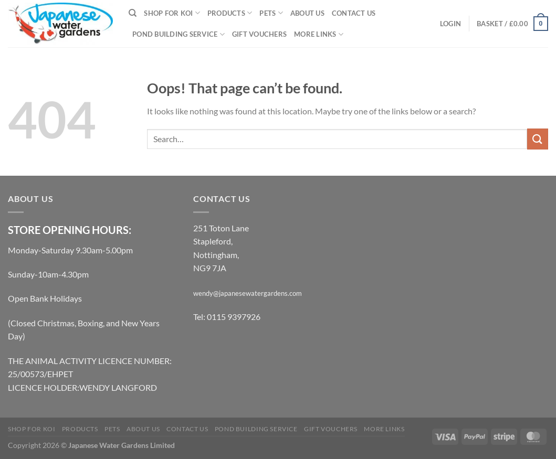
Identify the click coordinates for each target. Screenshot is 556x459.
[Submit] (537, 139)
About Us (307, 13)
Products (230, 13)
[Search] (133, 13)
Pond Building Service (178, 34)
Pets (270, 13)
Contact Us (354, 13)
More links (318, 34)
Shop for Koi (172, 13)
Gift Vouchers (259, 34)
